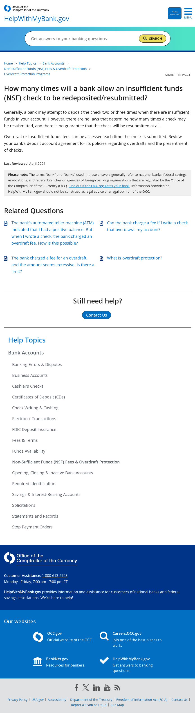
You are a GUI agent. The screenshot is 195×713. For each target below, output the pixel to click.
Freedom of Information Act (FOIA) (141, 699)
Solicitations (23, 505)
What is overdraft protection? (134, 258)
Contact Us (179, 699)
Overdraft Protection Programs (27, 74)
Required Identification (33, 483)
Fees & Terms (25, 440)
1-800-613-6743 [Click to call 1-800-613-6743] (54, 575)
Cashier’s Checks (27, 386)
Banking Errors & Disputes (37, 364)
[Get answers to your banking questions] (83, 39)
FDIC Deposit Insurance (34, 429)
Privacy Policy (17, 699)
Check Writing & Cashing (35, 407)
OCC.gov (54, 633)
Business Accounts (30, 375)
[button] (175, 13)
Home (8, 63)
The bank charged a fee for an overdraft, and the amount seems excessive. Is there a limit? (52, 264)
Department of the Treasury (91, 699)
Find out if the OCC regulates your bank (99, 185)
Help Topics (27, 340)
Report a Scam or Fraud (89, 705)
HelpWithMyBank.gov (131, 658)
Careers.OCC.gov (127, 633)
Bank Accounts (26, 352)
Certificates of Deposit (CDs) (38, 397)
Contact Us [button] (96, 315)
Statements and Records (35, 516)
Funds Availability (28, 451)
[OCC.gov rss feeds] (117, 688)
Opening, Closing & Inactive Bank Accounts (52, 472)
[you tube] (107, 688)
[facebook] (76, 688)
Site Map (117, 705)
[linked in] (96, 688)
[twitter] (85, 688)
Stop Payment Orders (32, 527)
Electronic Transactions (34, 418)
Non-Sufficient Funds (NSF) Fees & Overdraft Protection (66, 462)
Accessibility (57, 699)
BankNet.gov (57, 658)
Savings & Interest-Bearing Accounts (46, 494)
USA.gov (37, 699)
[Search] (152, 39)
